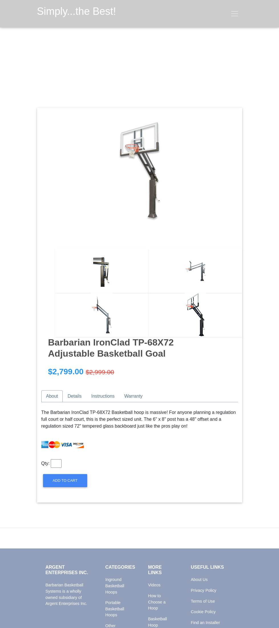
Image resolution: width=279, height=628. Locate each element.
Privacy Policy (204, 590)
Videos (154, 585)
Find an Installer (205, 622)
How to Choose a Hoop (157, 602)
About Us (199, 579)
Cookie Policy (203, 611)
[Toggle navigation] (234, 13)
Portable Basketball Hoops (114, 608)
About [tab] (52, 396)
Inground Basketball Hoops (114, 585)
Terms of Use (203, 601)
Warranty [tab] (133, 396)
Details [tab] (75, 396)
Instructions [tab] (103, 396)
